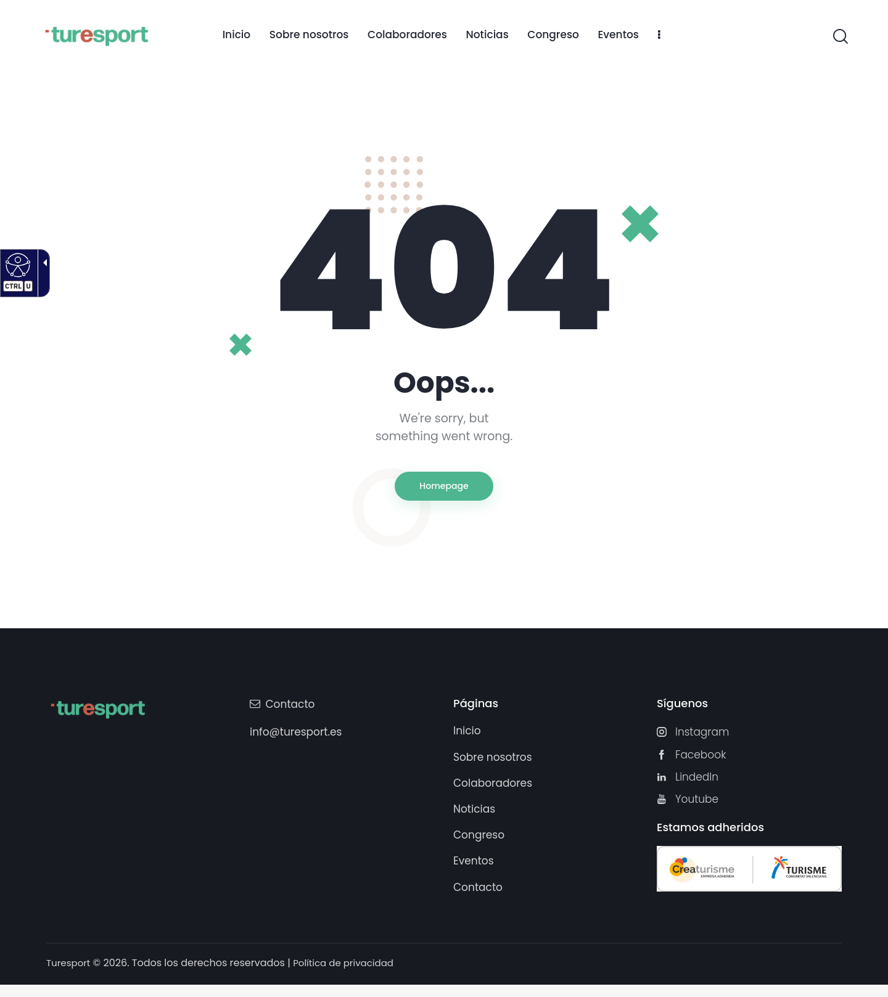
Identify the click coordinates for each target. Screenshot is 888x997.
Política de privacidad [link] (349, 975)
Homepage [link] (444, 489)
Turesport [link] (69, 975)
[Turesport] (96, 34)
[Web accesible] (16, 264)
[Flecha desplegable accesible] (41, 273)
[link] (236, 36)
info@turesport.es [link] (296, 737)
